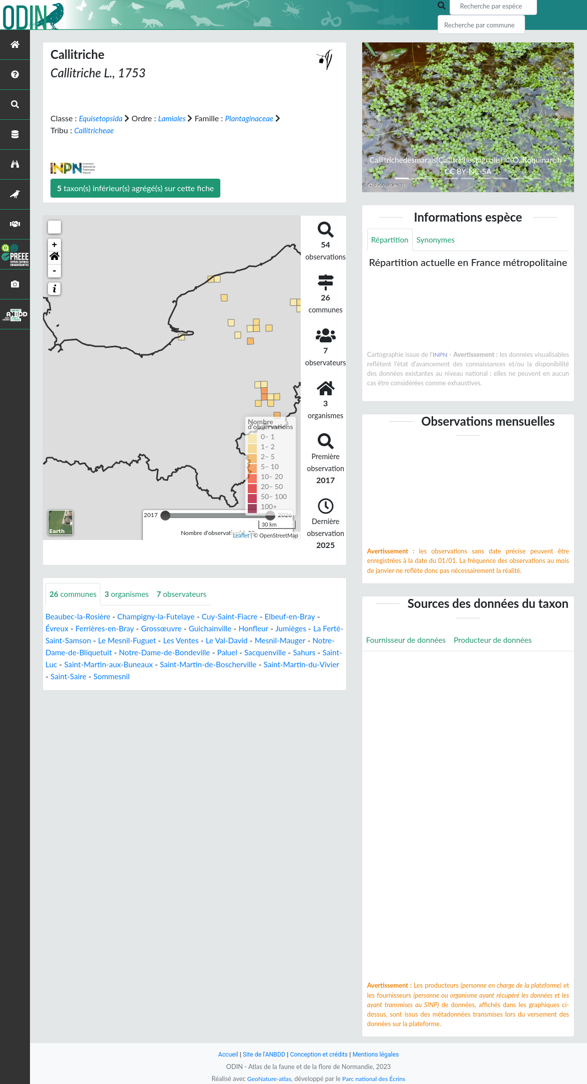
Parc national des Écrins (375, 1079)
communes (74, 593)
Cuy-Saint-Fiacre (237, 616)
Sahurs (57, 664)
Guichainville (216, 628)
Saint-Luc (92, 664)
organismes (130, 593)
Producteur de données (498, 640)
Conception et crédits (319, 1054)
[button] (54, 257)
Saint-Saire (150, 676)
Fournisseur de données (408, 640)
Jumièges (300, 628)
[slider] (165, 515)
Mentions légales (378, 1054)
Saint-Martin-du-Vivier (84, 676)
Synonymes (438, 240)
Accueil (224, 1054)
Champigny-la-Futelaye (160, 616)
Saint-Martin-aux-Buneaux (162, 664)
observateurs (187, 593)
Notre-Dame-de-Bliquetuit (91, 652)
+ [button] (54, 245)
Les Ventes (208, 640)
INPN (440, 355)
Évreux (57, 628)
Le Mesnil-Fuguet (151, 640)
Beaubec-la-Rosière (79, 616)
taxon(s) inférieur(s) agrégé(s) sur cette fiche (135, 187)
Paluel (258, 652)
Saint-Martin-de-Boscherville (266, 664)
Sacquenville (297, 652)
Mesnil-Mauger (310, 640)
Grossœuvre (166, 628)
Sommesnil (195, 676)
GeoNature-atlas (268, 1079)
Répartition (390, 240)
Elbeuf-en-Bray (300, 616)
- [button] (54, 270)
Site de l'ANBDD (262, 1054)
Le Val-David (256, 640)
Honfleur (261, 628)
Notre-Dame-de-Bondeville (193, 652)
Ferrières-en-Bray (106, 628)
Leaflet (241, 535)
